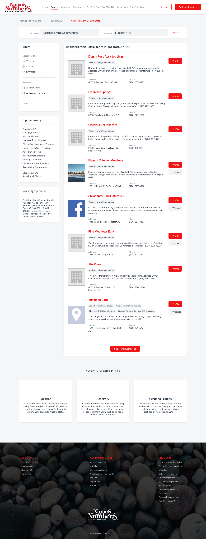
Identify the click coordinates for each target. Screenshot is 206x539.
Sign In (164, 7)
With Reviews (33, 87)
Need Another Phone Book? (102, 474)
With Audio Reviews (36, 92)
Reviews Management (168, 481)
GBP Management (167, 477)
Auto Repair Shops (32, 176)
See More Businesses (125, 348)
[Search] (176, 32)
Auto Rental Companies (35, 155)
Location (107, 33)
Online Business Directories (171, 466)
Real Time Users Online (169, 501)
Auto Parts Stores (32, 151)
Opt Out (93, 477)
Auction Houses (31, 136)
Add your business (188, 7)
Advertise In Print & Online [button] (130, 7)
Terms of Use (111, 533)
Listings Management (168, 474)
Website (176, 172)
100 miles (30, 71)
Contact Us (78, 7)
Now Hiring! (26, 470)
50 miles (30, 66)
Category (34, 33)
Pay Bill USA (93, 7)
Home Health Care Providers (37, 147)
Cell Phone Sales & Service (36, 163)
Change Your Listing (98, 470)
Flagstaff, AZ (56, 20)
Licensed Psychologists (34, 140)
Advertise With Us (98, 462)
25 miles (30, 61)
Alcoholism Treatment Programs (39, 144)
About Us (65, 7)
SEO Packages (165, 485)
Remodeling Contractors (35, 167)
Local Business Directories (170, 462)
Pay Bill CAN (108, 7)
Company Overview (29, 462)
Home (45, 7)
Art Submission (96, 466)
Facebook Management (169, 497)
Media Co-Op (27, 466)
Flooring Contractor (32, 159)
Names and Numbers (30, 20)
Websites (163, 470)
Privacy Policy (95, 533)
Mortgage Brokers (32, 132)
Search (54, 7)
